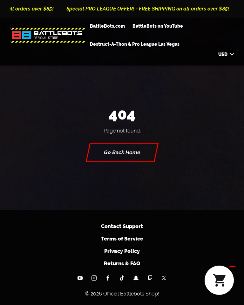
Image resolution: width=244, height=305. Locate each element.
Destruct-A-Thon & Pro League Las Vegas (135, 44)
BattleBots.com (107, 26)
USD (226, 54)
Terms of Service (122, 239)
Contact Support (122, 226)
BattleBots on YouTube (157, 26)
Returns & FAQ (122, 264)
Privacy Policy (122, 251)
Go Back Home (122, 152)
